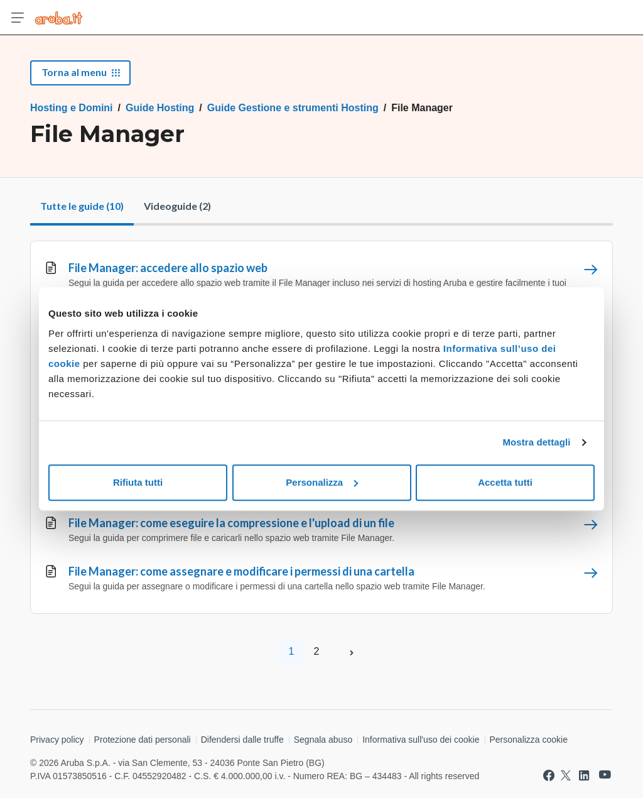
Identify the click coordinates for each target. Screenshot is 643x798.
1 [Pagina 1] (291, 651)
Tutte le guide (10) (82, 206)
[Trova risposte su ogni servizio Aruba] (58, 17)
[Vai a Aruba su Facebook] (548, 775)
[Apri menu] (17, 17)
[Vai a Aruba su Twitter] (566, 775)
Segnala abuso (323, 740)
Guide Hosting (160, 107)
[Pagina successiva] (351, 651)
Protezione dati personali (142, 740)
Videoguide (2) (177, 206)
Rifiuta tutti (138, 482)
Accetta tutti (505, 482)
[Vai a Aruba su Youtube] (605, 775)
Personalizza (322, 482)
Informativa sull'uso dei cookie (420, 740)
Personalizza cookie (529, 740)
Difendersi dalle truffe (242, 740)
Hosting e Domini (71, 107)
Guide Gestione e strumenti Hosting (293, 107)
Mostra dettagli (536, 442)
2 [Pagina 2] (317, 651)
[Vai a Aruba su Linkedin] (584, 775)
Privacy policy (57, 740)
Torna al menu (80, 72)
